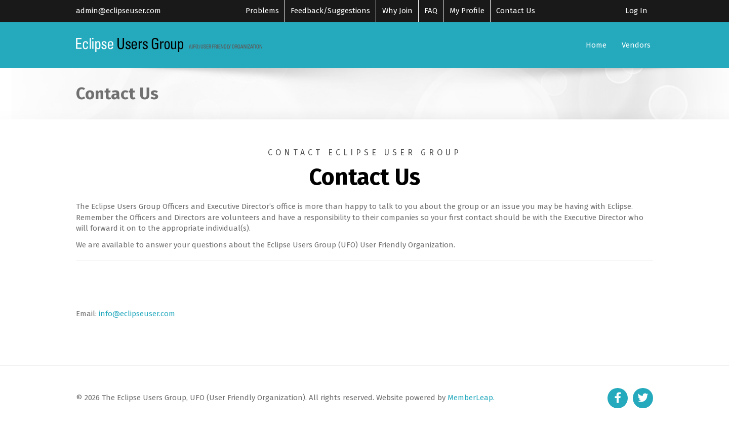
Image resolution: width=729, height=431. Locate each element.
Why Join (397, 10)
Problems (262, 10)
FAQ (430, 10)
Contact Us (515, 10)
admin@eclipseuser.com (118, 10)
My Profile (467, 10)
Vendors (636, 45)
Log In (636, 10)
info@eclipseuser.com (137, 313)
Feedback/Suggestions (330, 10)
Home (596, 45)
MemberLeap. (471, 397)
